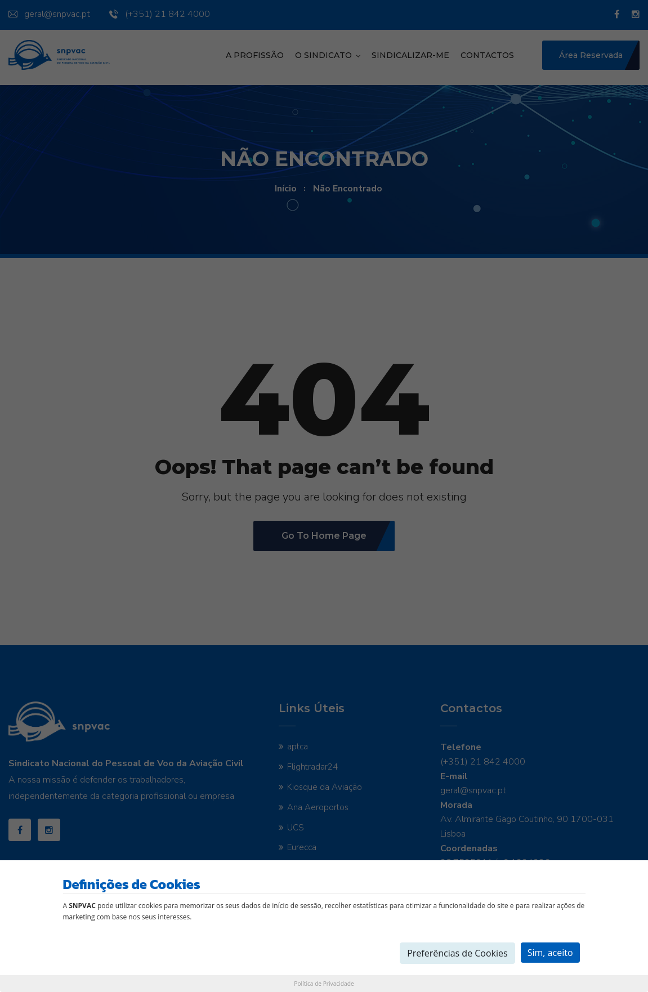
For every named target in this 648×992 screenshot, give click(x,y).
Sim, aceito (550, 952)
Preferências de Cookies (457, 953)
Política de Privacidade (324, 983)
